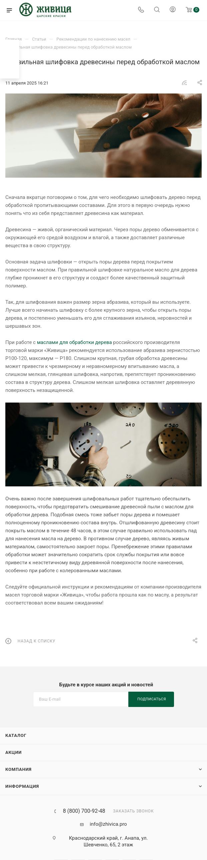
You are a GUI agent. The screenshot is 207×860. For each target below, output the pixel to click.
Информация (22, 786)
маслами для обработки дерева (74, 342)
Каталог (16, 735)
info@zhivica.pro (108, 824)
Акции (13, 752)
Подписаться (151, 699)
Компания (18, 769)
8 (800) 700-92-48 (84, 811)
